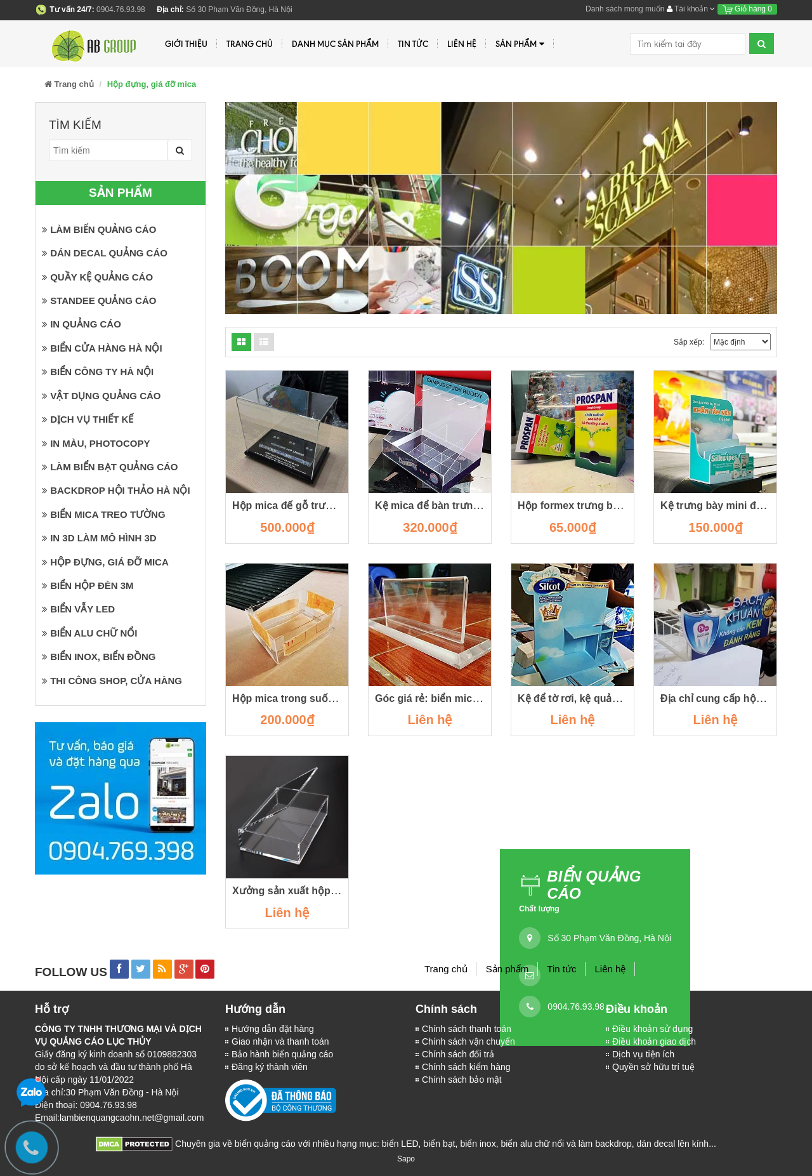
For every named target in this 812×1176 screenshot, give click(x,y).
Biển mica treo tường (104, 514)
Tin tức (561, 968)
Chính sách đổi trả (458, 1054)
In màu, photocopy (96, 443)
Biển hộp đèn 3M (88, 585)
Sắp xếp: (689, 342)
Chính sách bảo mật (462, 1079)
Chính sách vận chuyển (468, 1041)
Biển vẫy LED (78, 609)
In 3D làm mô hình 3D (99, 537)
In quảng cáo (81, 324)
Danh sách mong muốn (625, 8)
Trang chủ (249, 44)
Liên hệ (461, 44)
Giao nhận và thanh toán (280, 1041)
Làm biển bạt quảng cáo (110, 466)
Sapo (406, 1158)
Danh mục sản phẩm (335, 44)
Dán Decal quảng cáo (104, 253)
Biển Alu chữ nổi (89, 633)
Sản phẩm (507, 968)
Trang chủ (446, 968)
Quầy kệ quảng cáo (97, 277)
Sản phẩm (519, 44)
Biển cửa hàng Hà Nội (102, 348)
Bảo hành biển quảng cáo (282, 1054)
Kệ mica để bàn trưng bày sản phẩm (462, 505)
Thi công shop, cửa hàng (112, 680)
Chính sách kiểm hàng (466, 1067)
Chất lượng (539, 908)
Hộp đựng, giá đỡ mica (105, 562)
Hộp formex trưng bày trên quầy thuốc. (612, 505)
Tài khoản (691, 8)
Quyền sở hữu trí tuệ (653, 1067)
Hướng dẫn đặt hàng (273, 1029)
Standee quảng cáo (99, 300)
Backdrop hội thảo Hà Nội (116, 490)
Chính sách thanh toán (466, 1029)
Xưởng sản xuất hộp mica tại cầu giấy (323, 890)
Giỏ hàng (747, 8)
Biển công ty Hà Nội (98, 371)
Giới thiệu (186, 44)
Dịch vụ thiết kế (87, 419)
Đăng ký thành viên (270, 1067)
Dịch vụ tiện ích (643, 1054)
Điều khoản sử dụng (652, 1029)
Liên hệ (609, 968)
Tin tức (413, 44)
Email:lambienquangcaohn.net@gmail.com (119, 1118)
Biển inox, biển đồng (99, 656)
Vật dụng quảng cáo (101, 395)
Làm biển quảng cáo (99, 229)
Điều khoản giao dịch (654, 1041)
